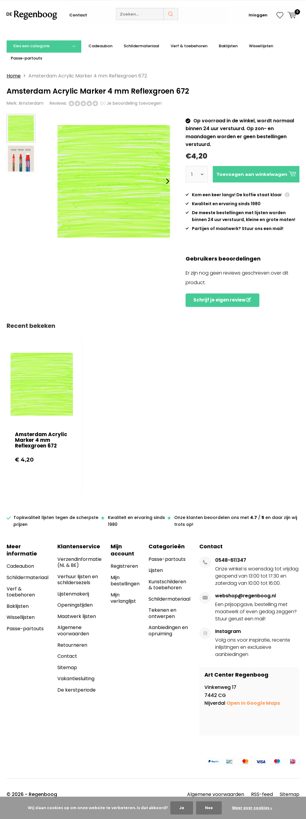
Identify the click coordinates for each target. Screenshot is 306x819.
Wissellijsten (261, 55)
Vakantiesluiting (75, 687)
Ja (181, 807)
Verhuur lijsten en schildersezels (77, 588)
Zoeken (171, 32)
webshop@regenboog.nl (245, 604)
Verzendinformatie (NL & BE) (79, 571)
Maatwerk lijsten (76, 625)
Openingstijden (75, 614)
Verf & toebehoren (189, 55)
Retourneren (72, 653)
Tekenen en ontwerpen (162, 622)
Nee (209, 807)
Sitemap (67, 676)
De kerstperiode (76, 698)
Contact (78, 33)
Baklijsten (228, 55)
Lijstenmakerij (73, 602)
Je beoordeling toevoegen (134, 112)
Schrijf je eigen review (222, 309)
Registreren (124, 575)
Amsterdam (31, 112)
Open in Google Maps (253, 712)
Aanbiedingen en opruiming (168, 639)
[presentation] (167, 190)
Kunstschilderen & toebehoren (167, 593)
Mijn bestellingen (125, 589)
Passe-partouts (26, 67)
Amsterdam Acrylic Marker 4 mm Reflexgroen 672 (41, 448)
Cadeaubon (100, 55)
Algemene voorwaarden (73, 639)
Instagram (228, 640)
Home (14, 84)
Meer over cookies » (252, 807)
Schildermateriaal (141, 55)
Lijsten (156, 579)
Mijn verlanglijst (123, 607)
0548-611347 (230, 568)
